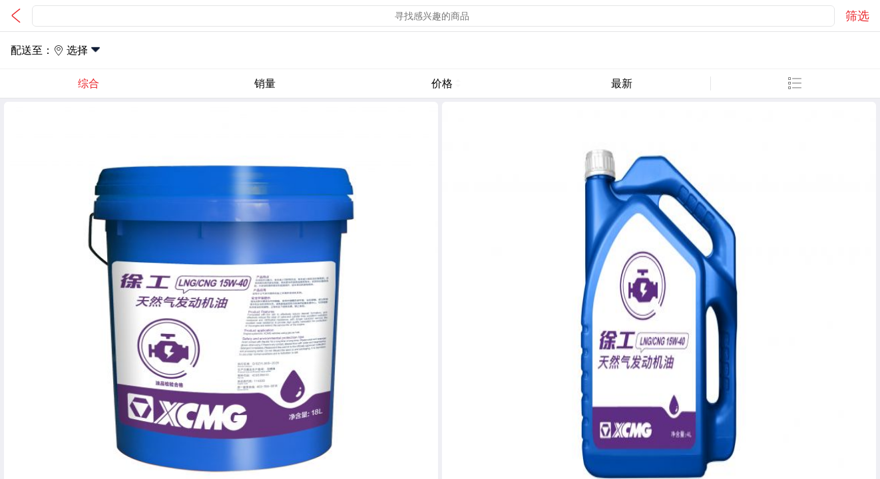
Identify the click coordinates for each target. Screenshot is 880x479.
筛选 (857, 16)
